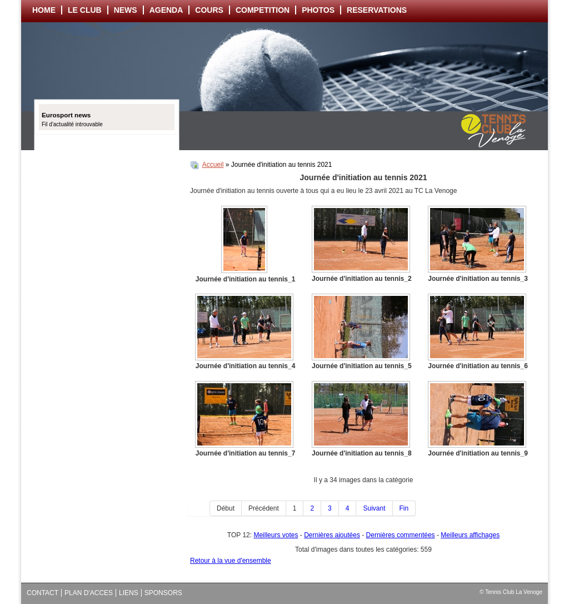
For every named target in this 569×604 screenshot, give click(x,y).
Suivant (374, 508)
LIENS (128, 593)
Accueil (213, 165)
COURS (209, 10)
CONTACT (42, 593)
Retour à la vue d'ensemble (230, 561)
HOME (44, 10)
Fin (404, 508)
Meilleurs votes (275, 535)
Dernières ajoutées (332, 535)
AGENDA (166, 10)
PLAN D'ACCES (88, 593)
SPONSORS (163, 593)
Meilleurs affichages (470, 535)
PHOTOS (318, 10)
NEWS (125, 10)
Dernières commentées (400, 535)
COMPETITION (263, 10)
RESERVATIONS (377, 10)
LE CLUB (85, 10)
